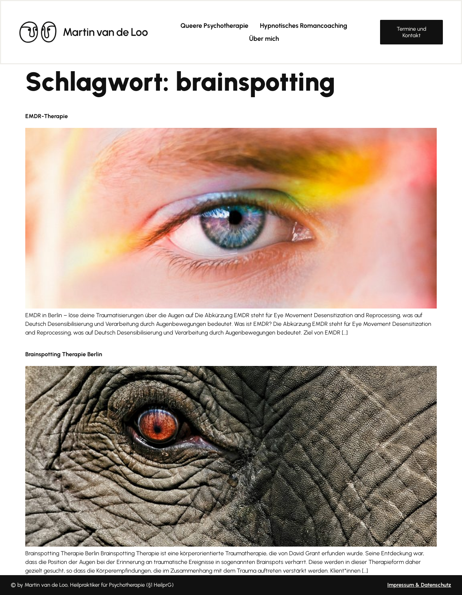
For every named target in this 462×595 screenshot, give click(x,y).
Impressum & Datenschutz (419, 585)
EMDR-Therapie (46, 116)
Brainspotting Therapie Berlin (63, 354)
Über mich (264, 39)
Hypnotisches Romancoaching (303, 26)
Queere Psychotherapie (214, 26)
